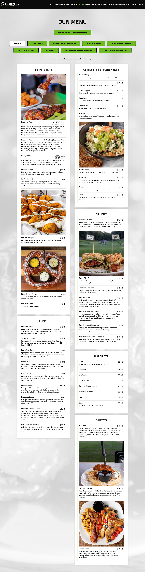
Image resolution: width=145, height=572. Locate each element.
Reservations (56, 5)
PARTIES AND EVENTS (93, 5)
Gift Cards (138, 5)
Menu (81, 5)
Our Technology (124, 5)
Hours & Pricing (70, 5)
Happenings (109, 5)
